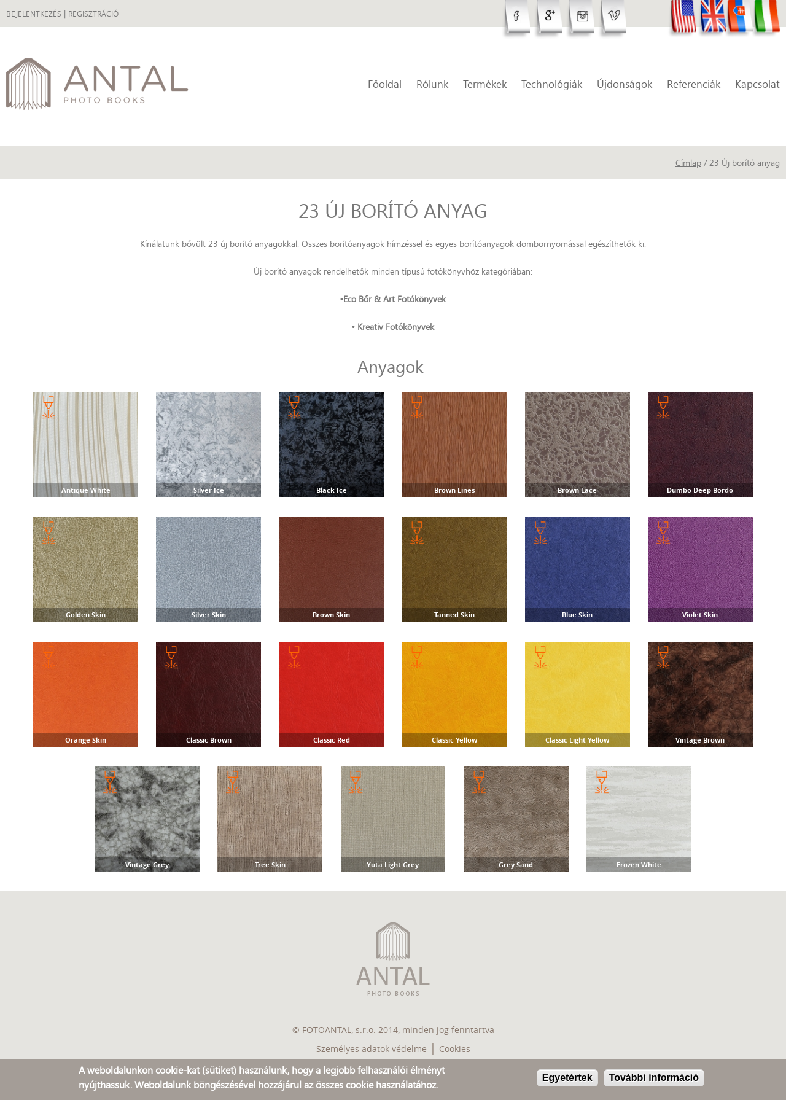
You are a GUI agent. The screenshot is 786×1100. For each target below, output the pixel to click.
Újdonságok (624, 84)
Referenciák (693, 84)
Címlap (688, 162)
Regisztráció (93, 13)
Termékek (485, 84)
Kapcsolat (757, 84)
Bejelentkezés (33, 13)
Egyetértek (567, 1077)
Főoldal (385, 84)
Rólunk (432, 84)
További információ (654, 1077)
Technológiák (551, 84)
